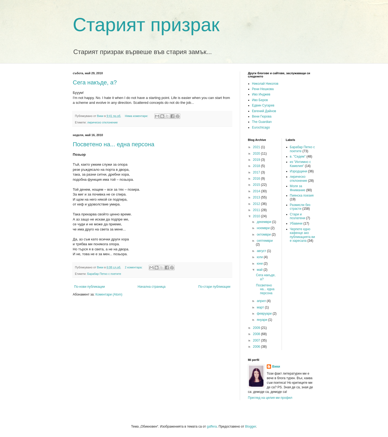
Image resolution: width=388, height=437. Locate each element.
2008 (257, 334)
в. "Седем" (298, 156)
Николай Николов (265, 84)
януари (262, 320)
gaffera (212, 426)
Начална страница (151, 287)
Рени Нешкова (263, 89)
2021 (257, 147)
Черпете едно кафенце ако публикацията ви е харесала (302, 235)
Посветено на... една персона (113, 144)
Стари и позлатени (297, 216)
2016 (257, 178)
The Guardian (262, 122)
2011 (257, 210)
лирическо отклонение (102, 122)
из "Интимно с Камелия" (300, 164)
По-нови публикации (89, 287)
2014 (257, 191)
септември (265, 241)
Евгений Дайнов (264, 111)
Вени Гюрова (261, 116)
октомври (264, 234)
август (262, 251)
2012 (257, 204)
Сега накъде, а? (95, 82)
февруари (265, 313)
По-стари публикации (214, 287)
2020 (257, 153)
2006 (257, 347)
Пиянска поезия (302, 195)
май (260, 270)
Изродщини (298, 171)
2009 (257, 328)
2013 (257, 197)
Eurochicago (261, 127)
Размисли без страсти (300, 207)
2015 (257, 185)
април (262, 301)
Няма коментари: (137, 116)
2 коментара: (134, 267)
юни (260, 263)
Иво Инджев (261, 94)
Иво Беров (260, 100)
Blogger (250, 426)
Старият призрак (146, 24)
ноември (264, 228)
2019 (257, 160)
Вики (276, 366)
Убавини (296, 223)
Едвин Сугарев (263, 105)
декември (264, 222)
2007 (257, 340)
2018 (257, 166)
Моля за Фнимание (297, 188)
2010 (257, 216)
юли (260, 257)
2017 (257, 172)
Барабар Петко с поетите (104, 273)
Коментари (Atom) (108, 294)
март (261, 307)
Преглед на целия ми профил (270, 398)
